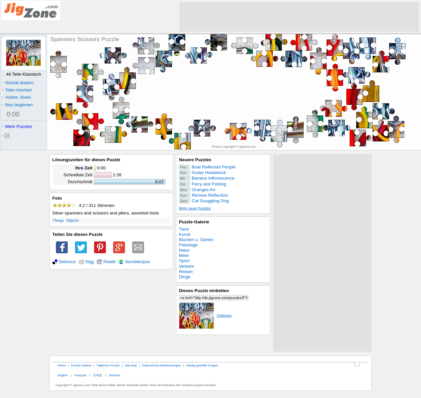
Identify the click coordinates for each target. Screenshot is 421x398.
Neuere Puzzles (195, 159)
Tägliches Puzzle (108, 365)
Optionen (205, 315)
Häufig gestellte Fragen (202, 365)
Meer (184, 255)
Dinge (184, 276)
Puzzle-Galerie (194, 221)
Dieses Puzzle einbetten (204, 290)
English (63, 375)
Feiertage (188, 244)
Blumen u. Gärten (196, 239)
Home (62, 365)
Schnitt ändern (18, 82)
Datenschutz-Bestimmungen (161, 365)
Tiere (184, 229)
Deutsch (114, 375)
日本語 (97, 375)
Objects (72, 220)
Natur (184, 250)
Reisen (186, 271)
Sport (184, 260)
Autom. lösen (16, 97)
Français (81, 375)
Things (58, 220)
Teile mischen (17, 89)
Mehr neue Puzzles (194, 208)
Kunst (184, 234)
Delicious (67, 262)
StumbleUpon (137, 262)
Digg (89, 262)
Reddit (109, 262)
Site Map (131, 365)
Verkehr (186, 266)
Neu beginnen (17, 104)
